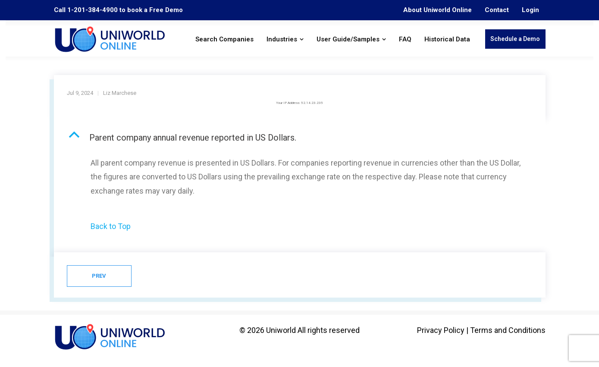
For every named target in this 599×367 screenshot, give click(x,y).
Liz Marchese (119, 93)
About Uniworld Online (437, 10)
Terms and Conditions (508, 330)
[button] (300, 137)
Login (530, 10)
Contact (497, 10)
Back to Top (111, 226)
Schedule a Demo (515, 38)
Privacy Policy (440, 330)
